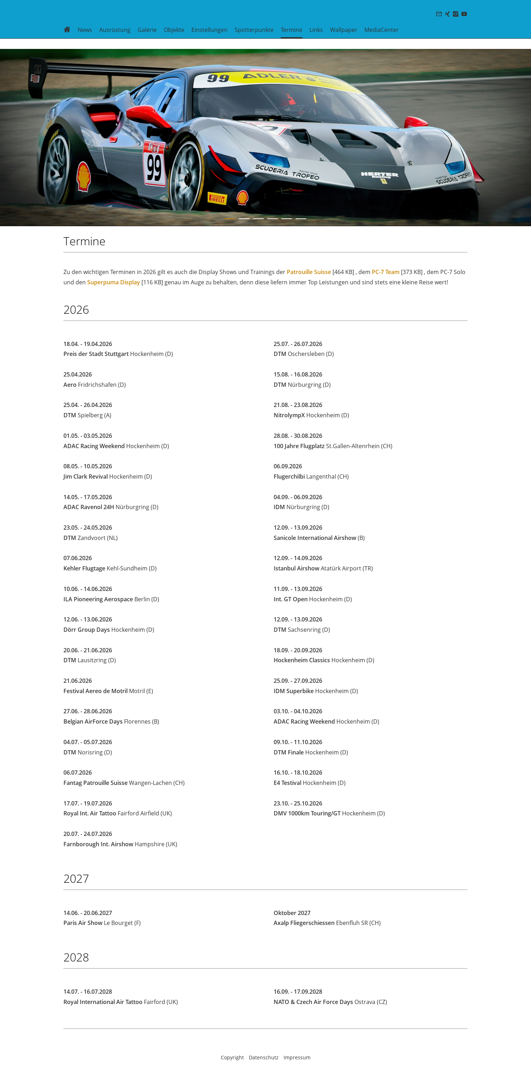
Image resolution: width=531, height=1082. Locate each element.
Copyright (232, 1057)
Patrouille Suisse (309, 272)
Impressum (297, 1057)
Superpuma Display (113, 282)
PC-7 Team (385, 272)
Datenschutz (264, 1057)
